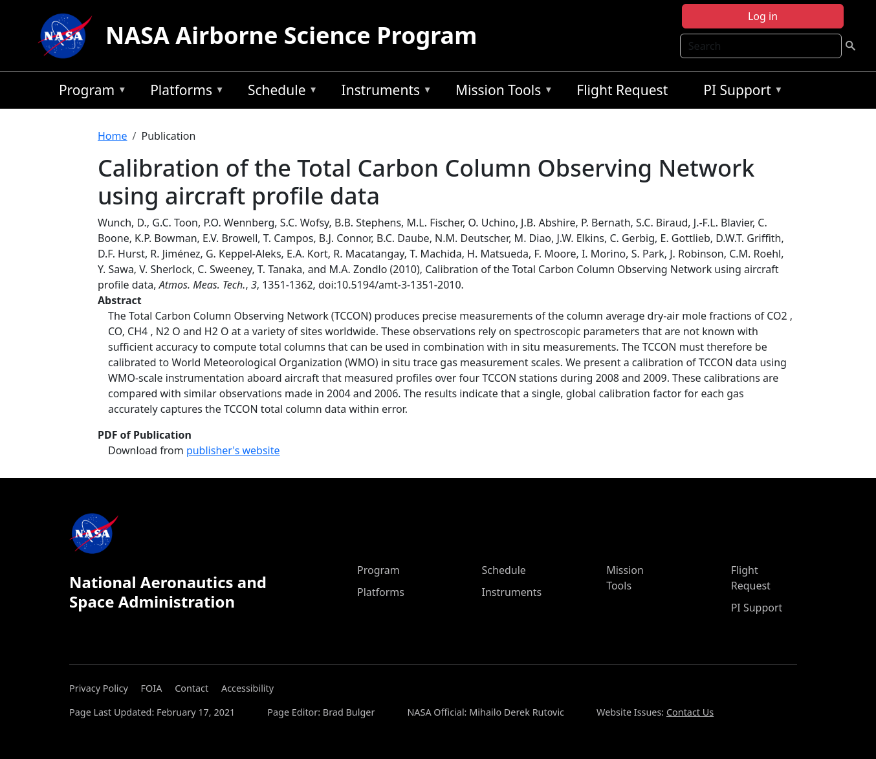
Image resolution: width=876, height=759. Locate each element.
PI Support (740, 92)
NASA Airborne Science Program (291, 35)
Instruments (383, 92)
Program (89, 92)
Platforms (184, 92)
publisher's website (233, 450)
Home (112, 136)
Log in (763, 16)
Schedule (279, 92)
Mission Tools (501, 92)
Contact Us (690, 712)
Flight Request (622, 90)
